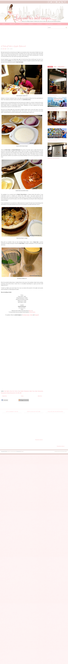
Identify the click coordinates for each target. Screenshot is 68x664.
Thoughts (40, 23)
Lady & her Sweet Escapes (11, 451)
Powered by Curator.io (39, 439)
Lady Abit (4, 48)
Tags (55, 66)
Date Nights (6, 391)
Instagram (36, 314)
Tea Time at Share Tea (52, 95)
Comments (5, 400)
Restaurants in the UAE (14, 392)
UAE (20, 392)
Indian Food (31, 391)
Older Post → (40, 396)
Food (19, 391)
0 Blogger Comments (24, 400)
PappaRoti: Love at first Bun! (53, 158)
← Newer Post (4, 396)
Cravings (31, 23)
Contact (59, 23)
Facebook (24, 314)
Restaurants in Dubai (5, 392)
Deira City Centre (13, 391)
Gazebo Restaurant (25, 391)
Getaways (23, 23)
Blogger (22, 451)
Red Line (30, 310)
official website (32, 312)
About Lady (12, 23)
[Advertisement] (24, 35)
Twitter (31, 314)
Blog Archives (61, 66)
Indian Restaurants (39, 391)
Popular (50, 66)
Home (3, 23)
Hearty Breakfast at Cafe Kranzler (54, 126)
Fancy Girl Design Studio (62, 451)
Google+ (28, 314)
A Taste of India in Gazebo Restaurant (13, 46)
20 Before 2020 (49, 23)
